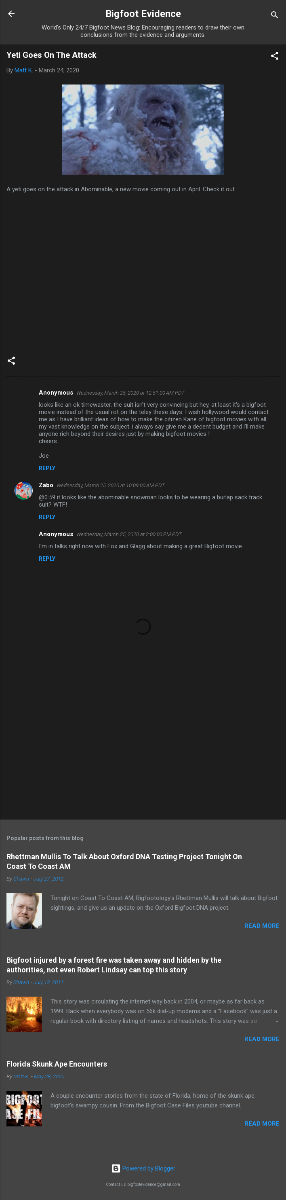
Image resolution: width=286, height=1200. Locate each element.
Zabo (46, 485)
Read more (262, 926)
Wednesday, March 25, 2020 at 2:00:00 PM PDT (129, 534)
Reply (47, 468)
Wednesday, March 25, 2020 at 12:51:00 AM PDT (130, 393)
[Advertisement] (143, 750)
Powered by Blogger (143, 1168)
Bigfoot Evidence (143, 13)
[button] (275, 57)
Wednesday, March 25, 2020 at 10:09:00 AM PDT (111, 485)
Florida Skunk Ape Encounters (56, 1064)
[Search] (275, 16)
